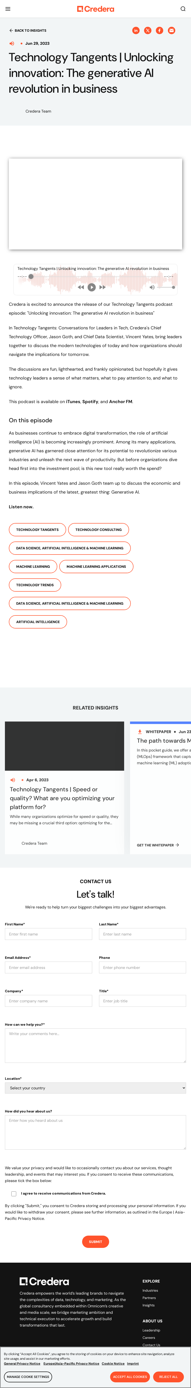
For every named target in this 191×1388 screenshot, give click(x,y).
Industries (150, 1275)
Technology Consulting (98, 529)
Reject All (168, 1377)
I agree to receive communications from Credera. (63, 1178)
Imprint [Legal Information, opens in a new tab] (133, 1363)
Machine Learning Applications (96, 566)
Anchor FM (120, 402)
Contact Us (151, 1330)
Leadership (151, 1315)
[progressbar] (95, 276)
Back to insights (27, 30)
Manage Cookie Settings (28, 1377)
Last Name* (108, 909)
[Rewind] (81, 287)
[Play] (92, 287)
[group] (95, 279)
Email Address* (18, 942)
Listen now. (21, 507)
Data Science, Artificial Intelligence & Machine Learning (69, 548)
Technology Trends (35, 585)
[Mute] (152, 287)
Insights (149, 1290)
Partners (149, 1282)
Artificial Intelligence (38, 622)
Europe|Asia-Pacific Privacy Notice (71, 1363)
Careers (149, 1322)
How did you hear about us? (28, 1096)
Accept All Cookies (130, 1377)
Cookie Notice (113, 1363)
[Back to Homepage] (95, 9)
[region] (95, 1367)
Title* (103, 976)
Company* (14, 976)
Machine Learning (33, 566)
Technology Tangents (37, 529)
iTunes (73, 402)
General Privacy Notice (22, 1363)
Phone (104, 942)
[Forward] (102, 287)
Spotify (90, 402)
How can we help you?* (25, 1009)
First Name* (15, 909)
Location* (13, 1063)
